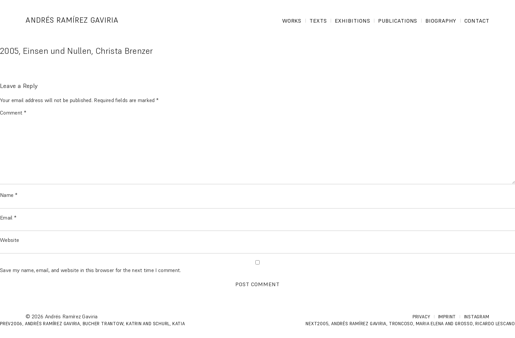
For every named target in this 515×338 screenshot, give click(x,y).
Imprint (447, 317)
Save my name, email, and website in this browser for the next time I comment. (90, 270)
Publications (398, 20)
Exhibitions (352, 20)
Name (8, 195)
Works (292, 20)
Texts (318, 20)
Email (8, 217)
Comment (13, 112)
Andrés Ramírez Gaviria (72, 20)
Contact (476, 20)
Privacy (421, 317)
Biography (441, 20)
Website (9, 240)
